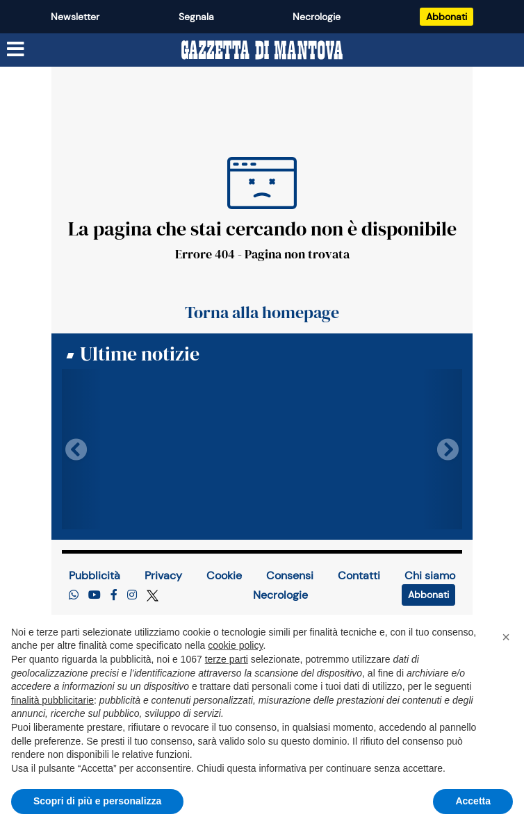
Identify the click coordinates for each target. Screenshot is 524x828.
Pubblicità (94, 575)
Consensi (289, 575)
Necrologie (317, 16)
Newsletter (75, 16)
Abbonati (446, 16)
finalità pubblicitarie (52, 700)
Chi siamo (429, 575)
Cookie (224, 575)
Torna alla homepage (262, 312)
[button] (506, 637)
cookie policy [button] (235, 645)
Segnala (196, 16)
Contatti (359, 575)
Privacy (163, 575)
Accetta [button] (473, 800)
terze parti (226, 659)
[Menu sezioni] (16, 49)
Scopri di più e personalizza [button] (97, 800)
